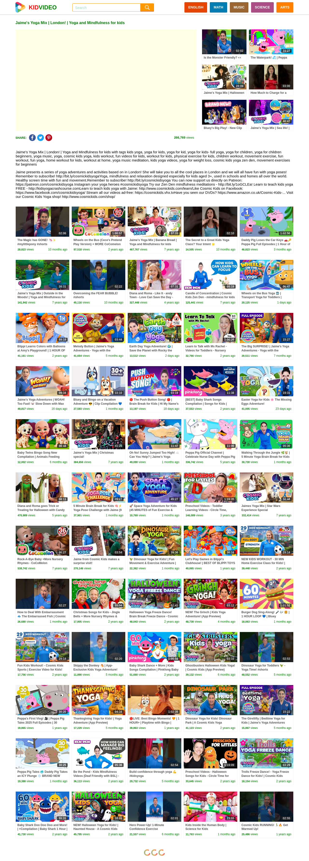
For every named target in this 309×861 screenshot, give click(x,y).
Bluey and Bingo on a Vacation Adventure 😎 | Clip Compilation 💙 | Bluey (97, 404)
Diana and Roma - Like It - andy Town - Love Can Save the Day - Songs (151, 297)
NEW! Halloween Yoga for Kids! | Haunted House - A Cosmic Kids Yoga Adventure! (95, 829)
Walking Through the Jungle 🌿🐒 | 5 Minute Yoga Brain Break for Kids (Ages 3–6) (265, 457)
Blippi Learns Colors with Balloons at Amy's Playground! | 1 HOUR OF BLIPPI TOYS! (41, 350)
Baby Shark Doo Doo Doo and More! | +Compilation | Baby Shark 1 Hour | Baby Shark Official (42, 829)
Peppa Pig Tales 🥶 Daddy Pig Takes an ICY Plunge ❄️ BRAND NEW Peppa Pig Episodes (42, 776)
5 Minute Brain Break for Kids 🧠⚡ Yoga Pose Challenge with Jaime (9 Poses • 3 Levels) (97, 510)
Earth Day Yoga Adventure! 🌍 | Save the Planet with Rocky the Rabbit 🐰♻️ (151, 350)
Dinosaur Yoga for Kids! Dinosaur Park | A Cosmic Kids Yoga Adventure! (208, 722)
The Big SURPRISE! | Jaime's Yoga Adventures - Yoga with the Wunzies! (265, 350)
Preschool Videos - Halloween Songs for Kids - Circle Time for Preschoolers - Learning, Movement (209, 776)
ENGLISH (195, 7)
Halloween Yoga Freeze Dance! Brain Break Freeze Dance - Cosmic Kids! (153, 616)
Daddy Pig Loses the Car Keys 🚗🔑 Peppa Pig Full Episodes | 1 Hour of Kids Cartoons (266, 244)
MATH (218, 7)
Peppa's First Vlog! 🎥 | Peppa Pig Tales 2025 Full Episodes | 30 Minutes (40, 722)
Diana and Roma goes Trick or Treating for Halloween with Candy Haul (41, 510)
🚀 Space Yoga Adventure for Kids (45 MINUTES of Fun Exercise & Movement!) (153, 510)
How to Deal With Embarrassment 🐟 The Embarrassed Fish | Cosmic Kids (41, 616)
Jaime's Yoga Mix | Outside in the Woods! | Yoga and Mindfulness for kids (41, 297)
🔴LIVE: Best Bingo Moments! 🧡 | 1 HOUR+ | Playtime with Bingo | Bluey (154, 722)
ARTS (284, 7)
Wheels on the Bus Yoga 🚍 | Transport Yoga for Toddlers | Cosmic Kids (261, 297)
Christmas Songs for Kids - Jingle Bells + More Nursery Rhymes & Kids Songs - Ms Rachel (96, 616)
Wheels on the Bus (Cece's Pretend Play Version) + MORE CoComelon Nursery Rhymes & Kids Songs (97, 244)
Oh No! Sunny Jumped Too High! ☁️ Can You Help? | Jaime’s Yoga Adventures (154, 457)
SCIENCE (262, 7)
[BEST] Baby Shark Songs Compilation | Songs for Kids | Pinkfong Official (206, 404)
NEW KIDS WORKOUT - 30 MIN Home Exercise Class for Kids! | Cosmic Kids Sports (263, 563)
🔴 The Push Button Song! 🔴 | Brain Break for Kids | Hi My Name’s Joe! (154, 404)
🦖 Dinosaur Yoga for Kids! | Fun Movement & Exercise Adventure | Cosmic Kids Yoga (152, 563)
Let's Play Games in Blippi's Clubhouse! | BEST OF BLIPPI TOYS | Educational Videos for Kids (210, 563)
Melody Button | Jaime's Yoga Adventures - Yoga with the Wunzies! (93, 350)
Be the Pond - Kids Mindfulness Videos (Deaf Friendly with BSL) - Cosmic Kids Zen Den (96, 776)
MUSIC (239, 7)
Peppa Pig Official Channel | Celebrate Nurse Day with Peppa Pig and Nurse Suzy (210, 457)
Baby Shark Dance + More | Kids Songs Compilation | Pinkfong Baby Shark (153, 669)
